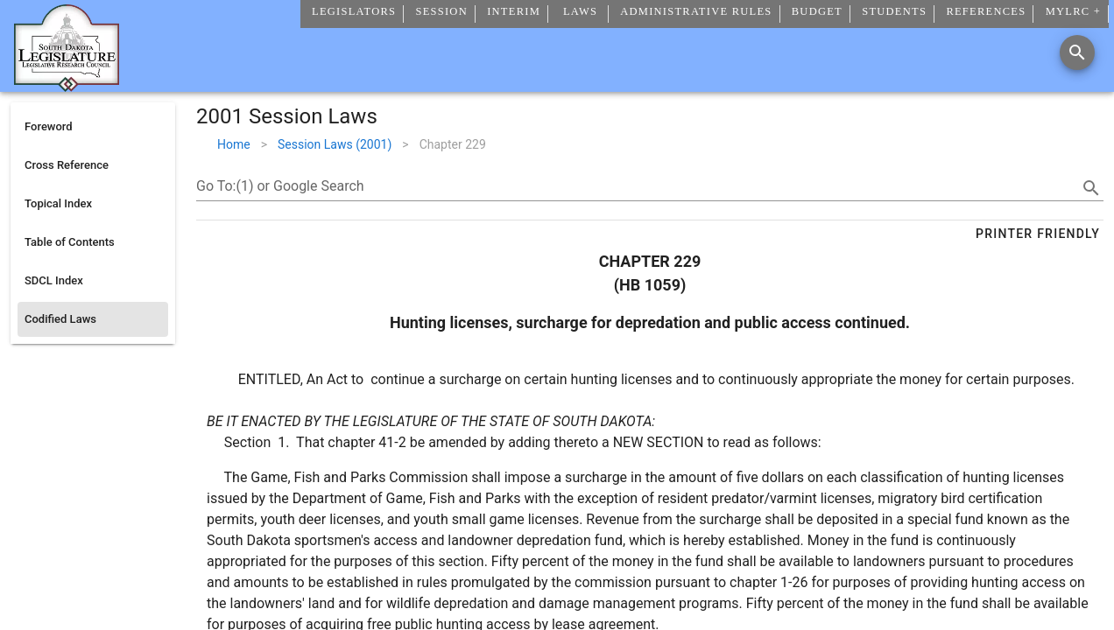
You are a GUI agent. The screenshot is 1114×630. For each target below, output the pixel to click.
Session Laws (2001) (334, 144)
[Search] (1077, 52)
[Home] (66, 85)
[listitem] (93, 126)
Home (233, 144)
